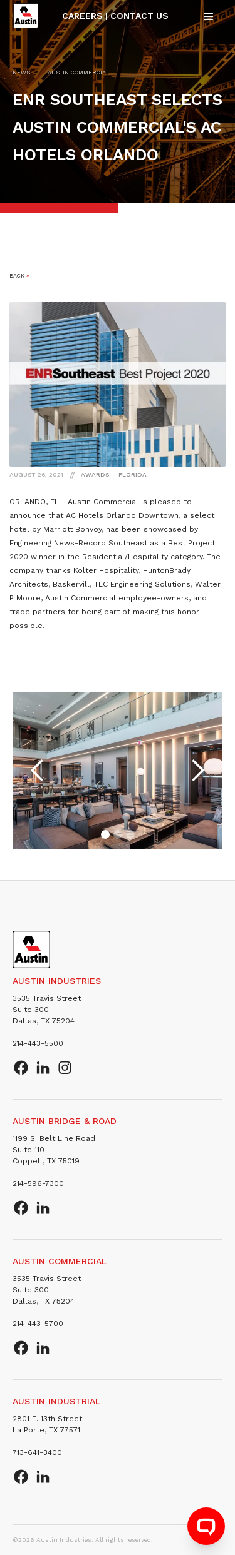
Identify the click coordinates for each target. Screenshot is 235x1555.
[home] (25, 15)
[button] (208, 16)
